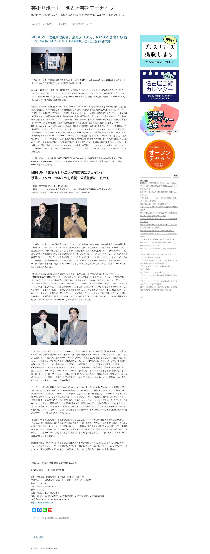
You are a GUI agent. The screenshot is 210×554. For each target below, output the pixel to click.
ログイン (143, 297)
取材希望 (62, 24)
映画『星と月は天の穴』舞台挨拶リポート (155, 204)
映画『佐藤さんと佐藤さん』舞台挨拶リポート (157, 231)
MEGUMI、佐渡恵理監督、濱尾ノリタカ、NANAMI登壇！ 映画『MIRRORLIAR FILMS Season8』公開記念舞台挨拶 (158, 186)
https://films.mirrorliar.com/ (42, 502)
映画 (44, 518)
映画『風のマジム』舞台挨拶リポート (154, 272)
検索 (175, 176)
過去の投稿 (37, 537)
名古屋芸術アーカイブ (82, 24)
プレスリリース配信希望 (41, 24)
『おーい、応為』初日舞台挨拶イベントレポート (158, 240)
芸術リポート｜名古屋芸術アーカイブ (72, 8)
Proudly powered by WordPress (44, 548)
